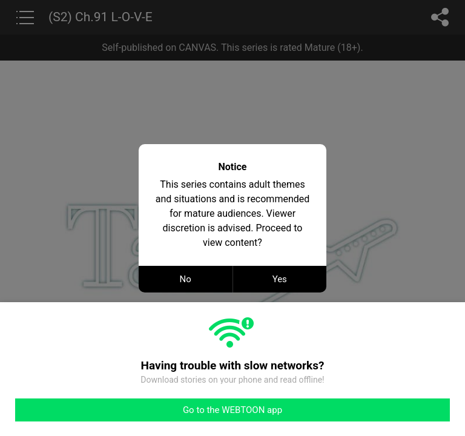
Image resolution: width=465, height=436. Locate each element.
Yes (279, 279)
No (185, 279)
